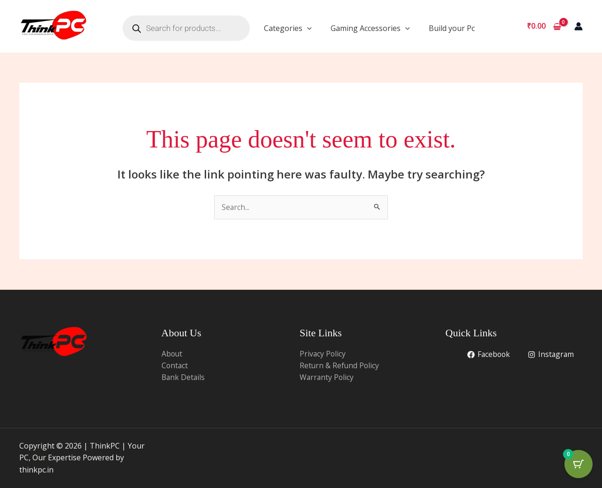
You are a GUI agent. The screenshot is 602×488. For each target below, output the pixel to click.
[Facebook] (487, 354)
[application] (307, 28)
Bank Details (184, 377)
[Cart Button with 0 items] (578, 464)
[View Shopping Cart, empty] (544, 26)
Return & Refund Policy (340, 366)
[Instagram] (550, 354)
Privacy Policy (323, 354)
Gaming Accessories (370, 28)
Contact (175, 366)
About (172, 354)
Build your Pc (452, 28)
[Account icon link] (578, 26)
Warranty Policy (327, 377)
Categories (288, 28)
